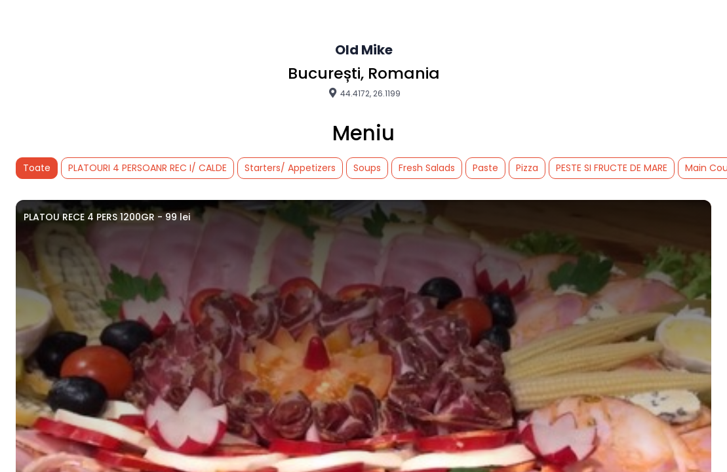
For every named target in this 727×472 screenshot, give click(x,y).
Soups (367, 167)
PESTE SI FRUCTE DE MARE (611, 167)
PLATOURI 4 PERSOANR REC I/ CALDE (147, 167)
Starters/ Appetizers (290, 167)
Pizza (527, 167)
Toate (36, 167)
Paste (485, 167)
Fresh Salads (427, 167)
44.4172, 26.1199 (363, 93)
